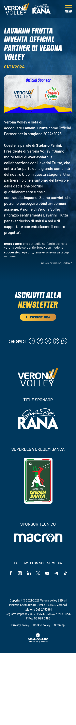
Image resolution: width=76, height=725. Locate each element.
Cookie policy (41, 625)
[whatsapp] (64, 341)
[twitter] (48, 341)
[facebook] (40, 341)
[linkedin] (32, 341)
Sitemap (59, 625)
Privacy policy (20, 625)
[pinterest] (56, 341)
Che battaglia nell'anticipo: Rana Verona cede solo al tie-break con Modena (35, 245)
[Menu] (68, 9)
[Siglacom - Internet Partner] (38, 641)
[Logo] (16, 9)
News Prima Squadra (55, 263)
